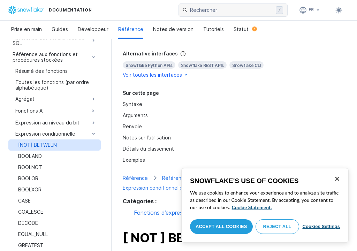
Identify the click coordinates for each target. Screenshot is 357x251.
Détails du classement (148, 149)
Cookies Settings (321, 226)
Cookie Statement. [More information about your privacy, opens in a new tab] (252, 207)
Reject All (277, 226)
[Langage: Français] (310, 10)
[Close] (337, 179)
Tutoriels (213, 29)
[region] (265, 205)
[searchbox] (231, 10)
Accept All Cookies (221, 226)
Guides (60, 29)
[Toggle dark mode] (339, 10)
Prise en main (26, 29)
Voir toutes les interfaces (155, 75)
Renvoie (132, 126)
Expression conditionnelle (153, 188)
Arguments (135, 115)
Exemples (134, 160)
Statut (245, 29)
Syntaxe (132, 104)
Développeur (93, 29)
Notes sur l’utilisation (147, 137)
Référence (130, 29)
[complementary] (234, 64)
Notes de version (173, 29)
